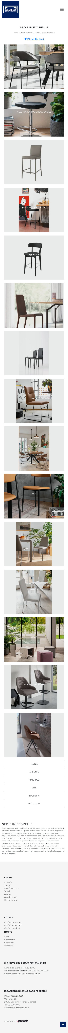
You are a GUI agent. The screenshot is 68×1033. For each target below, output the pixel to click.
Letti (6, 936)
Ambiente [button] (34, 772)
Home (15, 33)
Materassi (8, 945)
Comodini (9, 942)
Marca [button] (34, 764)
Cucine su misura (12, 925)
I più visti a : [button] (34, 804)
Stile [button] (34, 788)
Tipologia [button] (34, 796)
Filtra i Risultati (34, 39)
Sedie (38, 33)
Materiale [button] (34, 780)
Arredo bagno (11, 897)
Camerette (9, 939)
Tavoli (7, 891)
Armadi (7, 894)
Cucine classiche (12, 928)
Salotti (7, 885)
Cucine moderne (12, 922)
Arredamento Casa (26, 33)
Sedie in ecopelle (48, 33)
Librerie (8, 882)
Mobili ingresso (11, 888)
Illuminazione (10, 900)
